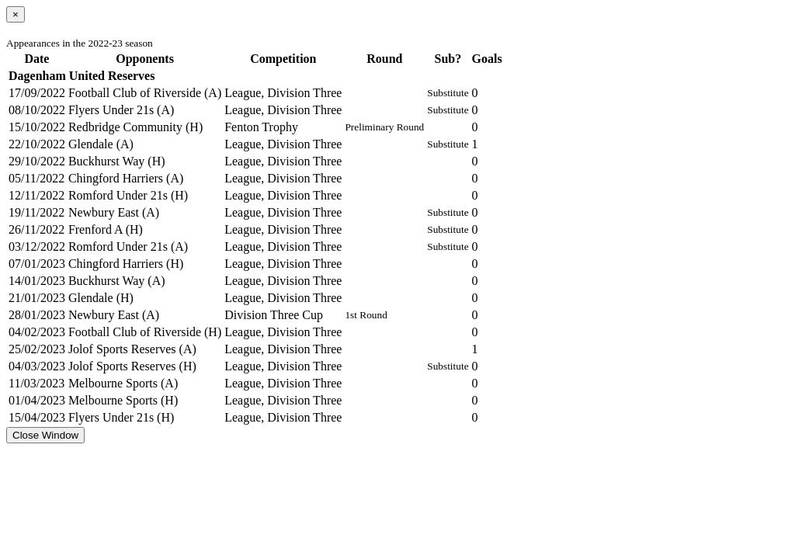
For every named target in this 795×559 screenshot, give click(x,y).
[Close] (15, 14)
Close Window (45, 435)
